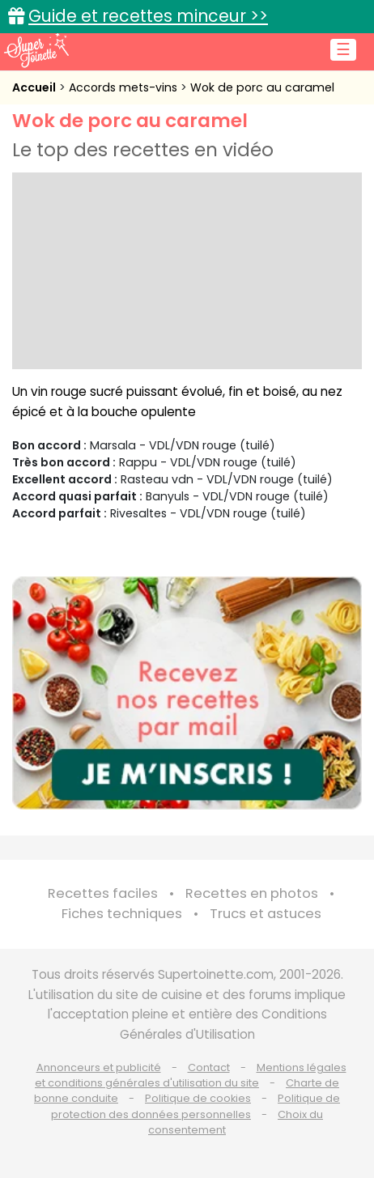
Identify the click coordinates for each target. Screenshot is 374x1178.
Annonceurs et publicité (98, 1067)
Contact (209, 1067)
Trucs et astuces (265, 913)
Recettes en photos (251, 893)
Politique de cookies (198, 1098)
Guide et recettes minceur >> (148, 16)
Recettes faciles (103, 893)
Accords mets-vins (125, 87)
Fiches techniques (122, 913)
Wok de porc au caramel (262, 87)
